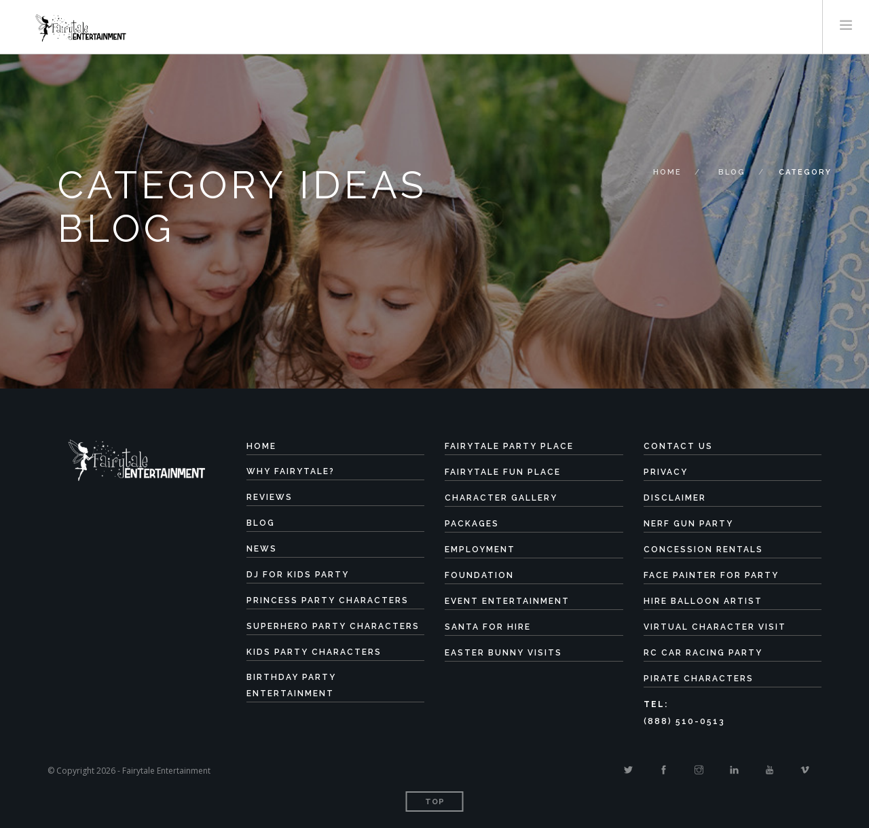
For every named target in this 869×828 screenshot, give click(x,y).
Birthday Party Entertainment (291, 685)
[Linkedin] (734, 770)
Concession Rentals (703, 549)
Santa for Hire (488, 627)
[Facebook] (663, 770)
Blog (731, 172)
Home (667, 172)
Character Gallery (501, 498)
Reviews (269, 497)
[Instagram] (699, 770)
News (261, 549)
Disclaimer (675, 498)
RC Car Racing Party (703, 653)
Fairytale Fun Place (503, 472)
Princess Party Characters (327, 600)
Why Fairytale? (290, 471)
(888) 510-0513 (684, 721)
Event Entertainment (507, 601)
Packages (472, 523)
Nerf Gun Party (688, 523)
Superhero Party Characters (333, 626)
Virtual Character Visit (715, 627)
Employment (480, 549)
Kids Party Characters (314, 652)
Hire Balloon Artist (703, 601)
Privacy (666, 472)
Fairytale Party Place (509, 446)
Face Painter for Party (711, 575)
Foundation (479, 575)
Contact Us (678, 446)
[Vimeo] (804, 770)
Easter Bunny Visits (503, 653)
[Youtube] (769, 770)
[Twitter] (628, 770)
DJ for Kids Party (297, 574)
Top (435, 801)
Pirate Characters (699, 678)
